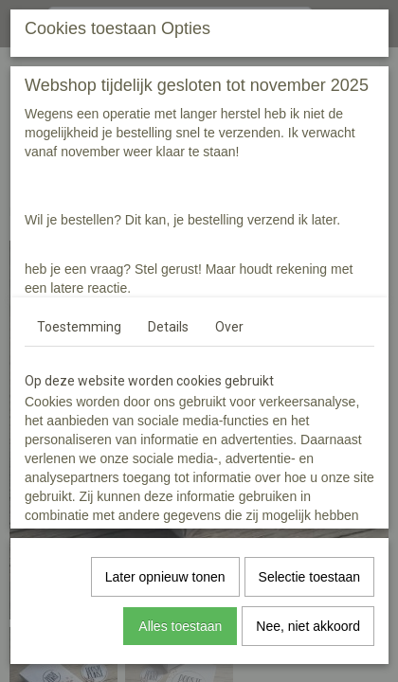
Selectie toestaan (309, 576)
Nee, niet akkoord (308, 626)
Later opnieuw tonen (165, 576)
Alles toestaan (180, 626)
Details (168, 326)
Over (229, 326)
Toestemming (79, 326)
